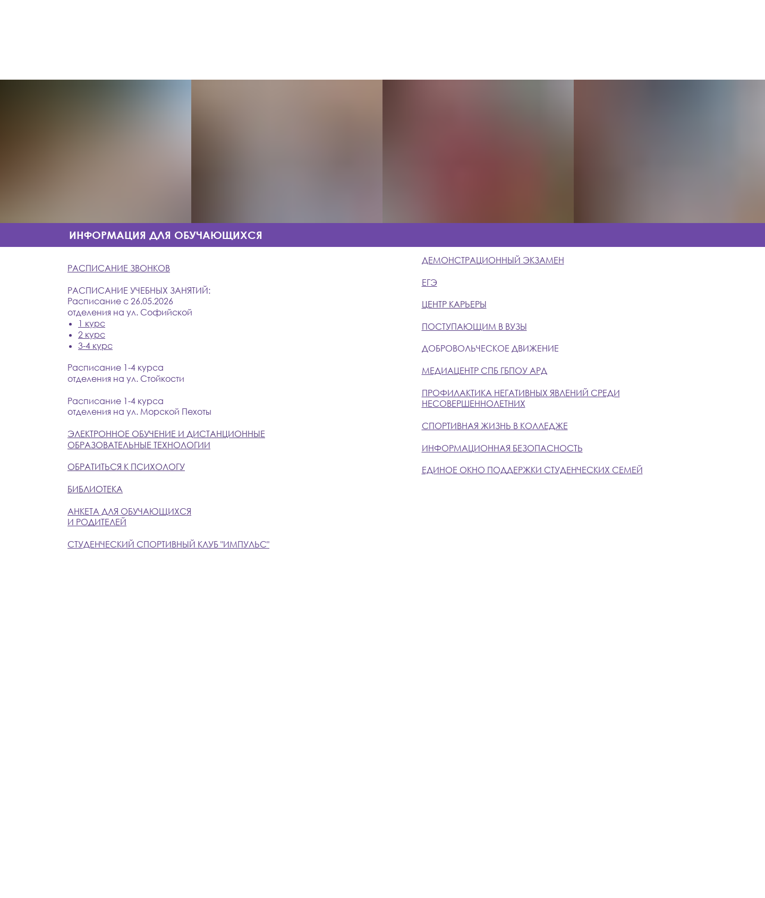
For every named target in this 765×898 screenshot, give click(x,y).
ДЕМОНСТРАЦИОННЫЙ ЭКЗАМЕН (493, 260)
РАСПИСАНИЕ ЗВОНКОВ (118, 268)
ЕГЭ (429, 282)
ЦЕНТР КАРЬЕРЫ (454, 304)
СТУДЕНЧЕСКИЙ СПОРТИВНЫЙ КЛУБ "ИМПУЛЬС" (168, 544)
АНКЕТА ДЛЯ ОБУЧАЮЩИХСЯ (129, 511)
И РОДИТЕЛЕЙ (96, 522)
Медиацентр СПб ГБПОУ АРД (484, 370)
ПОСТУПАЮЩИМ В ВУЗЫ (474, 326)
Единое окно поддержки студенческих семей (532, 470)
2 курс (91, 334)
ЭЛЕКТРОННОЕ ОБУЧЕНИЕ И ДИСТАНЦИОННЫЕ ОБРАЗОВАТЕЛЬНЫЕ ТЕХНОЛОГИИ (166, 439)
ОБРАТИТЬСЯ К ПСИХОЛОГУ (126, 466)
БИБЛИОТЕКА (95, 489)
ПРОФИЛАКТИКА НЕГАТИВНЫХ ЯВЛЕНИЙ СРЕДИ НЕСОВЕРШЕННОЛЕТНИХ (521, 398)
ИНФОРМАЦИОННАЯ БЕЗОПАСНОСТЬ (502, 448)
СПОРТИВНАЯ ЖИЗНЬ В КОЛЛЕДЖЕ (495, 426)
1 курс (91, 323)
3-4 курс (95, 345)
